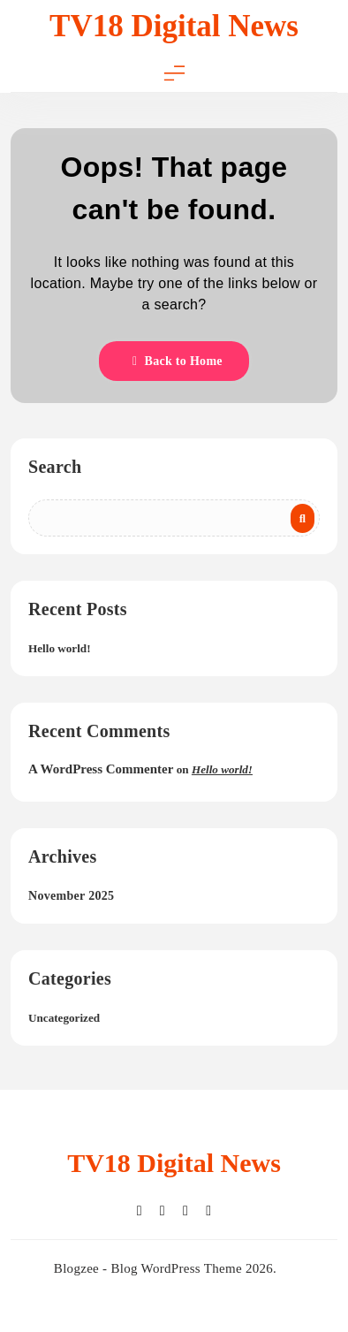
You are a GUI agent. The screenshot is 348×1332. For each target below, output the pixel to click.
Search (54, 466)
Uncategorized (64, 1017)
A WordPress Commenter (100, 769)
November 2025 (71, 895)
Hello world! (59, 648)
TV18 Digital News (174, 26)
